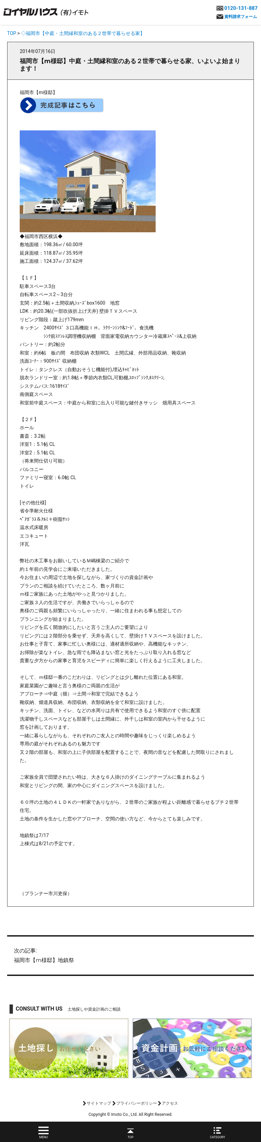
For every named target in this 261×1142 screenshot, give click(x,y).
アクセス (170, 1103)
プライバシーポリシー (136, 1103)
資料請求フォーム (240, 16)
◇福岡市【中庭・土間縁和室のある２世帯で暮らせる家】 (83, 33)
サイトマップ (99, 1103)
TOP (11, 33)
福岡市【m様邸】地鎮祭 (130, 954)
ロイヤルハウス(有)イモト (45, 11)
